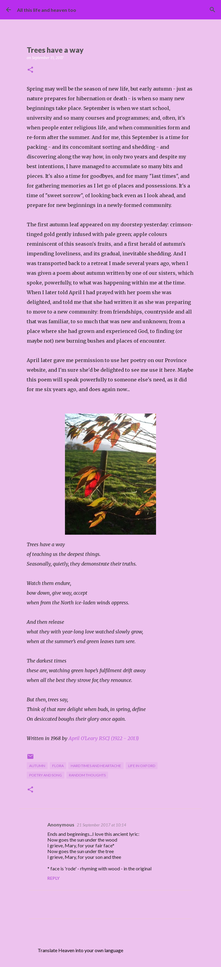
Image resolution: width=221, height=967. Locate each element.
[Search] (212, 9)
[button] (30, 70)
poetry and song (45, 775)
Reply (53, 878)
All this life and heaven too (46, 10)
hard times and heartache (96, 765)
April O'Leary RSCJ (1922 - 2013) (104, 738)
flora (58, 765)
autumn (37, 765)
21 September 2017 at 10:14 (101, 824)
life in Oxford (141, 765)
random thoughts (87, 775)
